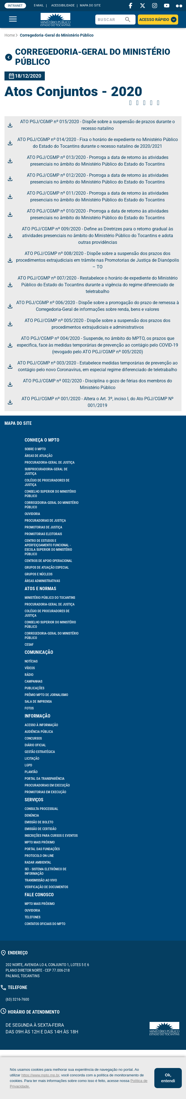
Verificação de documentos (46, 887)
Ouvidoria (32, 514)
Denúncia (32, 815)
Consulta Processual (41, 809)
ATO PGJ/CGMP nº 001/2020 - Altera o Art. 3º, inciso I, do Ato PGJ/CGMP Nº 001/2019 (90, 402)
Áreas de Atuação (38, 456)
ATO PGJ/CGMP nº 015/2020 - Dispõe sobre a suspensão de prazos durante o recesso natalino (91, 125)
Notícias (31, 661)
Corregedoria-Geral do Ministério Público (51, 505)
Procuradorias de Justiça (45, 521)
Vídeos (30, 668)
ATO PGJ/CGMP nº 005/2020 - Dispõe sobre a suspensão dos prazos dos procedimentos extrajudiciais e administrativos (88, 324)
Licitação (32, 759)
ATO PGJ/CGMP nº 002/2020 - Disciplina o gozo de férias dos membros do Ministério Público (89, 384)
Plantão (31, 772)
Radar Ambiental (38, 862)
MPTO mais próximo (40, 842)
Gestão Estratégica (40, 752)
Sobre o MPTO (35, 449)
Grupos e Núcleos (38, 574)
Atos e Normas (40, 588)
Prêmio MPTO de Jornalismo (46, 695)
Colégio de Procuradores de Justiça (47, 482)
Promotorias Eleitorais (43, 534)
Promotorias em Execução (45, 792)
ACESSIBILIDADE (63, 5)
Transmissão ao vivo (41, 880)
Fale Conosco (39, 894)
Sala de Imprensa (38, 702)
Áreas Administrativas (42, 581)
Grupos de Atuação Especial (47, 567)
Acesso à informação (41, 725)
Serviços (34, 799)
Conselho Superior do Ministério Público (50, 494)
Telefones (32, 917)
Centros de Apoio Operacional (48, 561)
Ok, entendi (168, 1078)
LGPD (28, 765)
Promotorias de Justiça (43, 527)
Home (9, 35)
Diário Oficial (35, 745)
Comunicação (39, 652)
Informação (37, 716)
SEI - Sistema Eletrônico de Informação (45, 871)
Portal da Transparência (44, 779)
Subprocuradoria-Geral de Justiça (46, 471)
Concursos (33, 738)
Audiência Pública (39, 732)
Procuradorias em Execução (47, 785)
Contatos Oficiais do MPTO (45, 924)
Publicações (34, 688)
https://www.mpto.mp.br (40, 1075)
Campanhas (33, 681)
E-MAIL (39, 5)
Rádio (29, 675)
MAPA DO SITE (90, 5)
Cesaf (29, 645)
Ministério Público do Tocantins (50, 598)
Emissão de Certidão (40, 829)
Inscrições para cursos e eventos (51, 836)
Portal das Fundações (42, 849)
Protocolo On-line (39, 856)
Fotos (29, 708)
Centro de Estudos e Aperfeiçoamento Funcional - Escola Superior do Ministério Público (48, 547)
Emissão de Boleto (39, 822)
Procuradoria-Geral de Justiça (50, 462)
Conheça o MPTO (42, 440)
